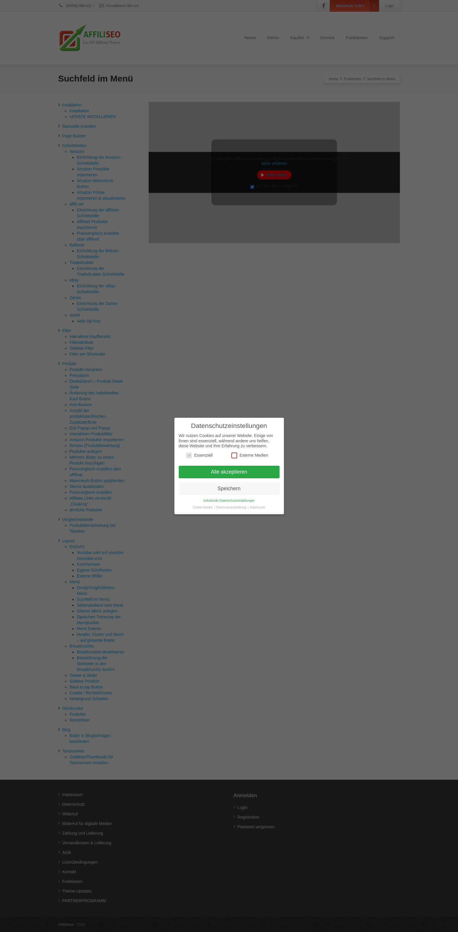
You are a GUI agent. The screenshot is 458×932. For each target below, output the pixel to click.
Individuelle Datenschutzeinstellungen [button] (229, 494)
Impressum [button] (257, 501)
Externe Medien (249, 449)
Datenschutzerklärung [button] (231, 501)
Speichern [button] (229, 482)
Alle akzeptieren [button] (229, 465)
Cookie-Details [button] (203, 501)
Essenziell (199, 449)
